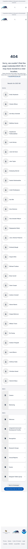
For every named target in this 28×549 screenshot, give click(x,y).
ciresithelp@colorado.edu (14, 76)
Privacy (5, 541)
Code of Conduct (17, 541)
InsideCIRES (17, 544)
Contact (23, 544)
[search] (15, 7)
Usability (5, 544)
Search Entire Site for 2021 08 (14, 489)
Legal (23, 541)
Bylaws (9, 541)
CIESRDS (11, 544)
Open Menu (26, 7)
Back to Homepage (14, 485)
